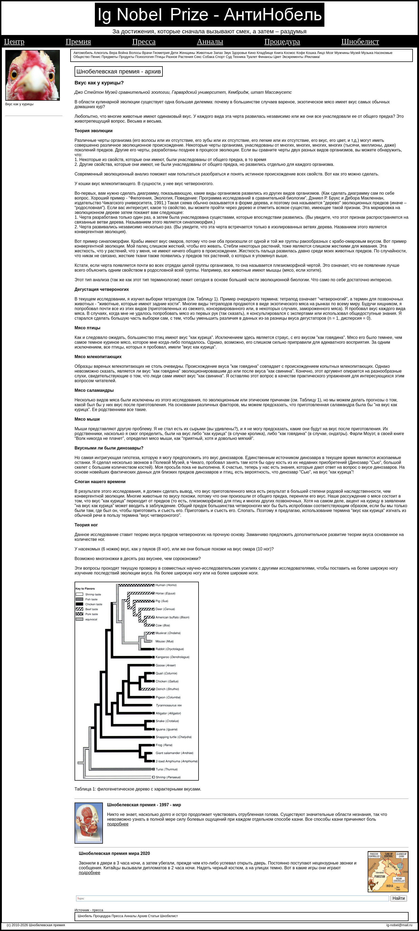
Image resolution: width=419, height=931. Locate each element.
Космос (289, 53)
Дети (174, 53)
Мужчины (342, 53)
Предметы (110, 57)
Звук (227, 53)
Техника (239, 57)
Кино (252, 53)
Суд (229, 57)
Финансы (265, 57)
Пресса (144, 41)
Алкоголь (101, 53)
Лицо (321, 53)
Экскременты (292, 57)
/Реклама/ (312, 57)
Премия (78, 41)
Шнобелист (360, 41)
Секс (198, 57)
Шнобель (85, 916)
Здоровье (239, 53)
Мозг (329, 53)
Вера (113, 53)
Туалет (251, 57)
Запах (218, 53)
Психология (144, 57)
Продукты (126, 57)
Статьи (153, 916)
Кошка (311, 53)
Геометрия (161, 53)
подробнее (118, 824)
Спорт (220, 57)
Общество (81, 57)
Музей (355, 53)
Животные (204, 53)
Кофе (300, 53)
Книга (278, 53)
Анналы (210, 41)
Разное (171, 57)
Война (123, 53)
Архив (142, 916)
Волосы (135, 53)
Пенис (95, 57)
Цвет (277, 57)
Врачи (147, 53)
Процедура (282, 41)
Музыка (367, 53)
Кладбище (265, 53)
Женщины (187, 53)
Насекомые (383, 53)
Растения (185, 57)
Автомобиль (83, 53)
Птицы (160, 57)
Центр (14, 41)
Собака (208, 57)
